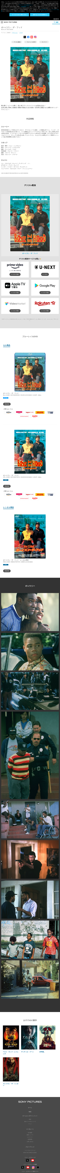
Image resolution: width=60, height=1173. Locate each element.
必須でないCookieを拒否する (40, 14)
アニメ (30, 1106)
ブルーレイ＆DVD (31, 24)
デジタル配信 (16, 24)
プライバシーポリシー (30, 1165)
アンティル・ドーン (27, 1034)
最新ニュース (30, 1117)
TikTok (38, 1150)
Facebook (28, 20)
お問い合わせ (30, 1124)
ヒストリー (30, 1119)
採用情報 (30, 1121)
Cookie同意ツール (30, 1168)
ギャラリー (44, 24)
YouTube (32, 20)
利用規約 (30, 1166)
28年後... (42, 1034)
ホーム (30, 1090)
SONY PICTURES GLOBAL (30, 1135)
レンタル (45, 256)
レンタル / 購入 (15, 256)
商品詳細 (7, 386)
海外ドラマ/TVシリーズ (30, 1104)
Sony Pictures (44, 9)
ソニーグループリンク (30, 1132)
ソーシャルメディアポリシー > (30, 1160)
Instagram (35, 20)
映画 (30, 1094)
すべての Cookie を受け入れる (19, 14)
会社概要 (30, 1115)
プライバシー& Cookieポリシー (26, 5)
